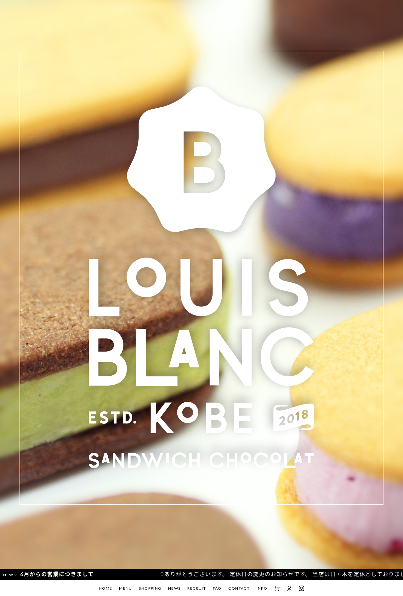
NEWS (174, 588)
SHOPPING (150, 588)
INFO (262, 588)
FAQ (217, 588)
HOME (105, 588)
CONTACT (239, 588)
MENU (125, 588)
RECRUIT (196, 588)
